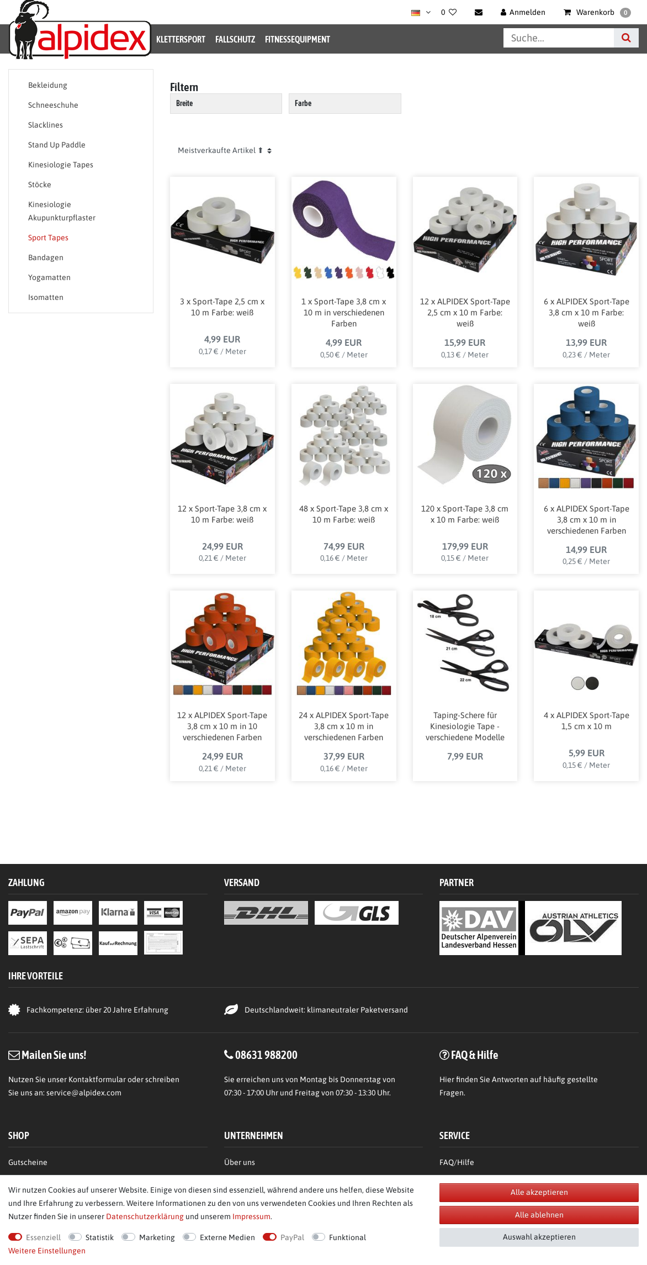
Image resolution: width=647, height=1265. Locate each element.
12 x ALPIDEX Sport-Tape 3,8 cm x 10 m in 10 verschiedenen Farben (222, 726)
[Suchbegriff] (558, 38)
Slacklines (45, 124)
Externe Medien (227, 1237)
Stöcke (39, 184)
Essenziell (43, 1237)
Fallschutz (235, 39)
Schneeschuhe (53, 105)
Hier (446, 1079)
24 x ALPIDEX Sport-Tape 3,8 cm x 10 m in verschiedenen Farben (344, 726)
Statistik (100, 1237)
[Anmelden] (523, 12)
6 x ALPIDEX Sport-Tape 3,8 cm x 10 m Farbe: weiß (586, 312)
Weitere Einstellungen (47, 1250)
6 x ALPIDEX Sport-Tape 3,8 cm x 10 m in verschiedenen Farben (586, 519)
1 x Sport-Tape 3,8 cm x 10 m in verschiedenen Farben (343, 312)
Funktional (347, 1237)
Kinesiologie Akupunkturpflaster (62, 211)
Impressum (251, 1216)
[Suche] (626, 38)
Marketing (157, 1237)
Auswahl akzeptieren (539, 1236)
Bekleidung (47, 85)
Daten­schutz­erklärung (145, 1216)
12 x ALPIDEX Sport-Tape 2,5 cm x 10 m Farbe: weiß (465, 312)
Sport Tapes (48, 237)
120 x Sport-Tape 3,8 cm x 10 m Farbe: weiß (464, 514)
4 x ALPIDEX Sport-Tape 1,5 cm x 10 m (586, 720)
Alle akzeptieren (539, 1192)
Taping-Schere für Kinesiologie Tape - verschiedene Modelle (465, 726)
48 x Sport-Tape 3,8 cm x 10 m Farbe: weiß (343, 514)
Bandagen (45, 257)
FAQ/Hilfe (456, 1162)
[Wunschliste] (448, 12)
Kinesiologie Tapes (60, 164)
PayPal (292, 1237)
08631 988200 (266, 1054)
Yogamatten (49, 277)
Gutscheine (27, 1162)
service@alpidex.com (83, 1092)
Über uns (239, 1162)
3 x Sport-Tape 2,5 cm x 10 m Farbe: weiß (222, 307)
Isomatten (45, 297)
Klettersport (180, 39)
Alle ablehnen (539, 1214)
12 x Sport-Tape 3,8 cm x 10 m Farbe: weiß (222, 514)
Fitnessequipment (297, 39)
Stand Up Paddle (57, 144)
